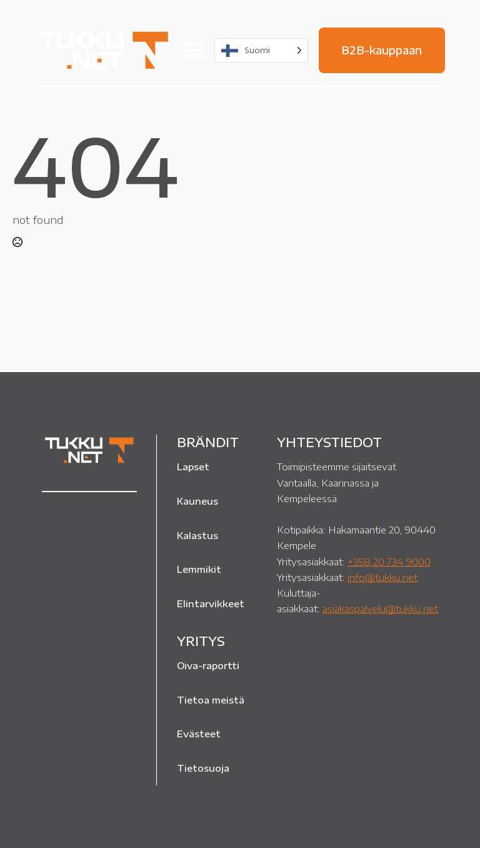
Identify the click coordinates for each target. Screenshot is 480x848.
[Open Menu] (194, 50)
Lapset (193, 466)
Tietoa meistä (210, 699)
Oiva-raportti (208, 665)
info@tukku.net (383, 577)
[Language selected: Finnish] (261, 50)
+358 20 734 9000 (389, 561)
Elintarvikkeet (210, 603)
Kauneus (197, 501)
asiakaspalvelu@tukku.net (380, 608)
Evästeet (199, 733)
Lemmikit (199, 569)
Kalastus (197, 535)
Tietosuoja (203, 768)
